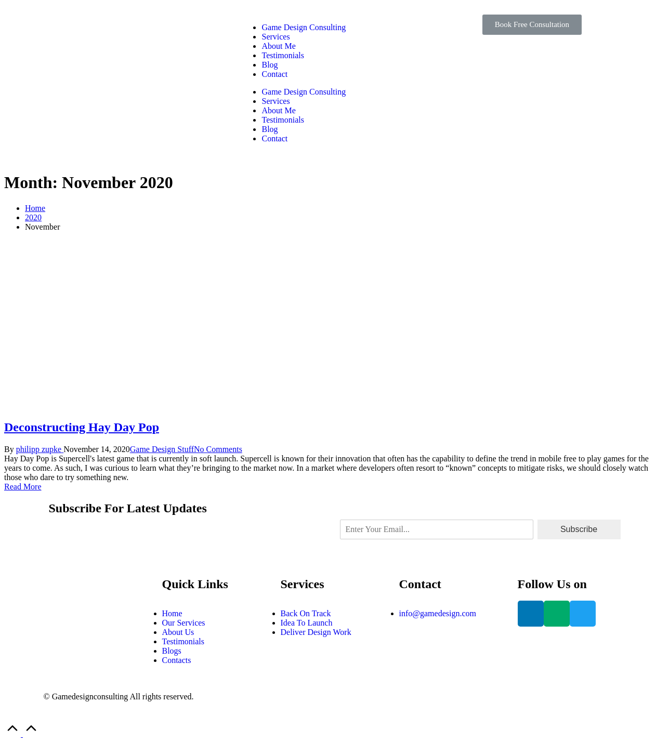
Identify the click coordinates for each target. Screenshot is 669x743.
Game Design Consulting (303, 27)
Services (275, 36)
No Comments (218, 449)
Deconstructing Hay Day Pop (81, 427)
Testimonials (282, 55)
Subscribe (578, 529)
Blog (269, 64)
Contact (274, 74)
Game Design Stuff (162, 449)
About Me (278, 46)
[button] (532, 25)
